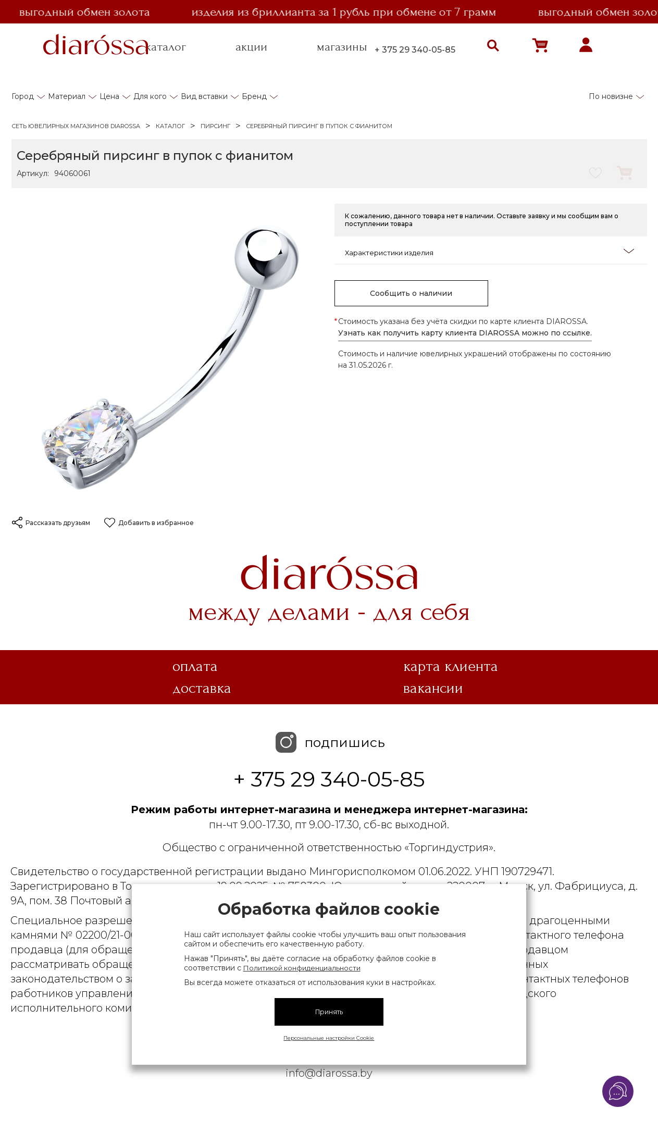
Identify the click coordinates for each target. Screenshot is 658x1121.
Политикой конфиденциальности (302, 968)
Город (22, 96)
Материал (66, 96)
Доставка (201, 688)
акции (251, 47)
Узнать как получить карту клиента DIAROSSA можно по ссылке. (465, 333)
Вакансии (433, 688)
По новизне (611, 96)
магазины (342, 47)
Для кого (150, 96)
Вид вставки (204, 96)
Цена (109, 96)
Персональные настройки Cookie (328, 1038)
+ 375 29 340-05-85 (415, 50)
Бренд (254, 96)
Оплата (195, 666)
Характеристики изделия (489, 252)
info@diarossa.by (329, 1073)
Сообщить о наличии (411, 293)
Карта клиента (450, 666)
